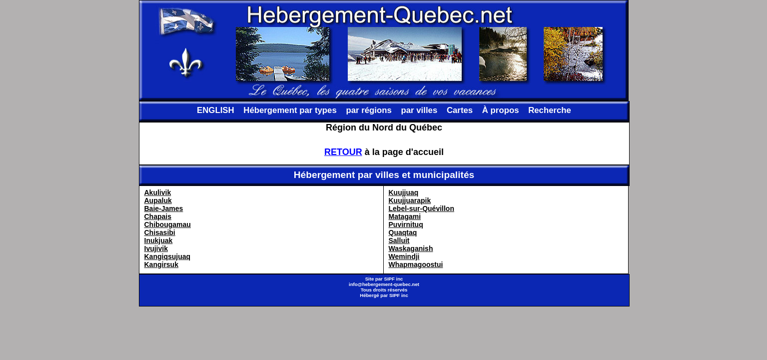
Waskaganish (411, 248)
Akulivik (157, 192)
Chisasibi (159, 232)
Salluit (399, 240)
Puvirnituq (406, 224)
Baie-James (163, 208)
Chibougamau (167, 224)
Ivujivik (156, 248)
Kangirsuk (161, 264)
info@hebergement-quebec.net (384, 284)
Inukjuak (158, 240)
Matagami (405, 216)
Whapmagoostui (416, 264)
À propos (500, 110)
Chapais (157, 216)
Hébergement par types (290, 110)
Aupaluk (158, 200)
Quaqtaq (403, 232)
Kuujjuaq (404, 192)
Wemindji (404, 256)
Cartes (460, 110)
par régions (368, 110)
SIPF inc (393, 279)
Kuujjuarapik (410, 200)
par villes (419, 110)
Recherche (549, 110)
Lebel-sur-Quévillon (421, 208)
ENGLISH (215, 110)
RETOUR (343, 152)
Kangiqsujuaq (167, 256)
